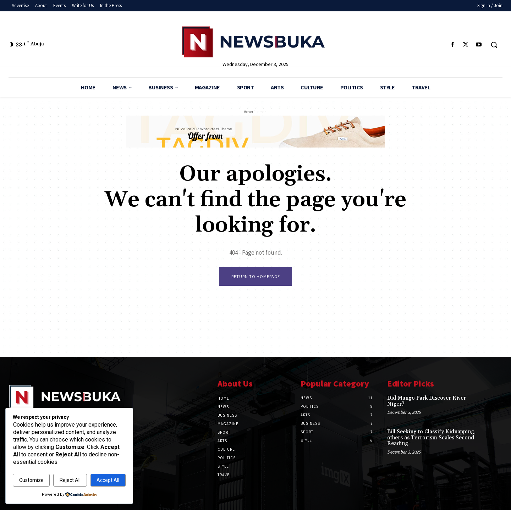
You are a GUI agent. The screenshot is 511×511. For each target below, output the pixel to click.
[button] (493, 44)
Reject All (70, 480)
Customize (31, 480)
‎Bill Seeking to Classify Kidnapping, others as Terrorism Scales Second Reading (431, 438)
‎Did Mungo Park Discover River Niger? (426, 401)
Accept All (108, 480)
